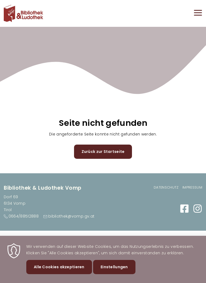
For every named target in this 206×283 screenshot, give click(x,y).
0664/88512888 (24, 216)
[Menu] (198, 13)
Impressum (192, 187)
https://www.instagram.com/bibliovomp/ (197, 208)
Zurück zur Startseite (103, 151)
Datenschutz (166, 187)
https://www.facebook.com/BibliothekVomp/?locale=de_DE (184, 208)
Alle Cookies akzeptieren (59, 272)
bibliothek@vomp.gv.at (71, 216)
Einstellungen (114, 272)
